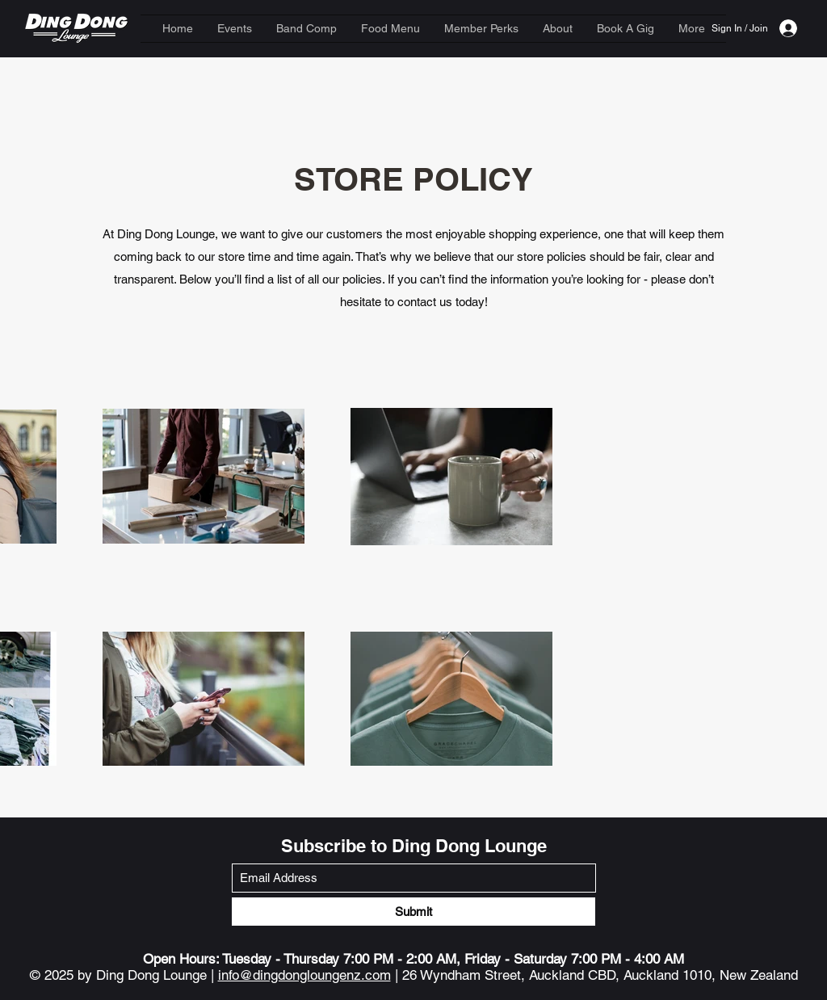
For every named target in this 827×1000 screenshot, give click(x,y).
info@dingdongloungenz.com (304, 975)
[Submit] (413, 911)
